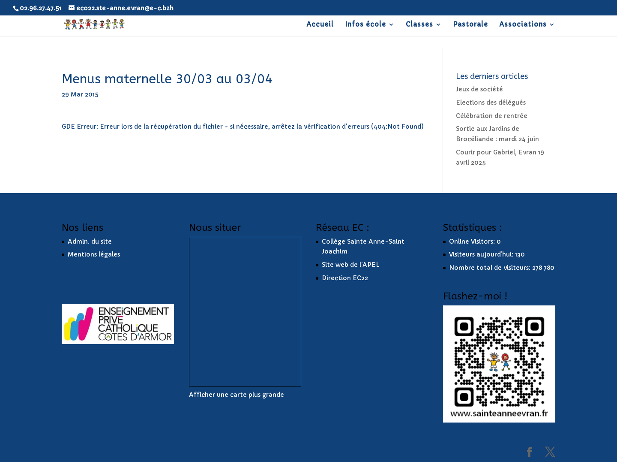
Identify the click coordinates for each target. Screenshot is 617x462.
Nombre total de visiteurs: (490, 268)
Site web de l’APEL (351, 265)
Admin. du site (90, 241)
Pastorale (470, 24)
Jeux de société (479, 89)
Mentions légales (94, 254)
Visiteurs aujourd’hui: (482, 254)
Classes (419, 24)
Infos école (365, 24)
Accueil (320, 24)
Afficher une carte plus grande (236, 395)
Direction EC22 (345, 278)
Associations (523, 24)
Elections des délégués (491, 102)
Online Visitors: (473, 241)
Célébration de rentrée (491, 116)
